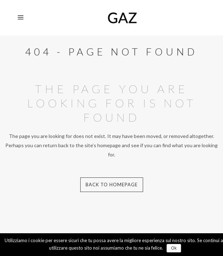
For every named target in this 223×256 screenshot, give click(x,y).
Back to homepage (112, 184)
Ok (173, 248)
